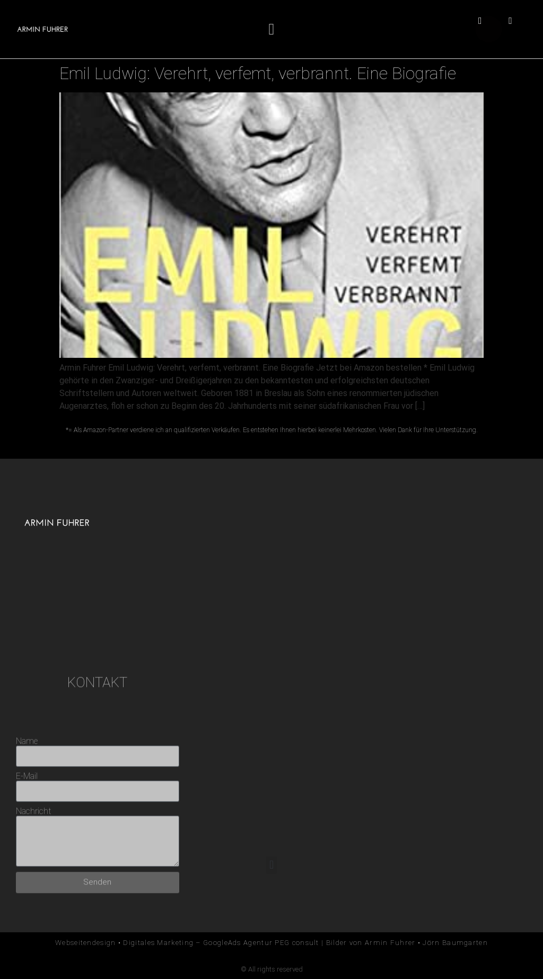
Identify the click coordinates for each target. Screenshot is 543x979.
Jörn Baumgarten (455, 943)
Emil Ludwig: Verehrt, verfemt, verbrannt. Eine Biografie (257, 73)
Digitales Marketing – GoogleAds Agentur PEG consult (221, 943)
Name (27, 817)
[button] (271, 29)
